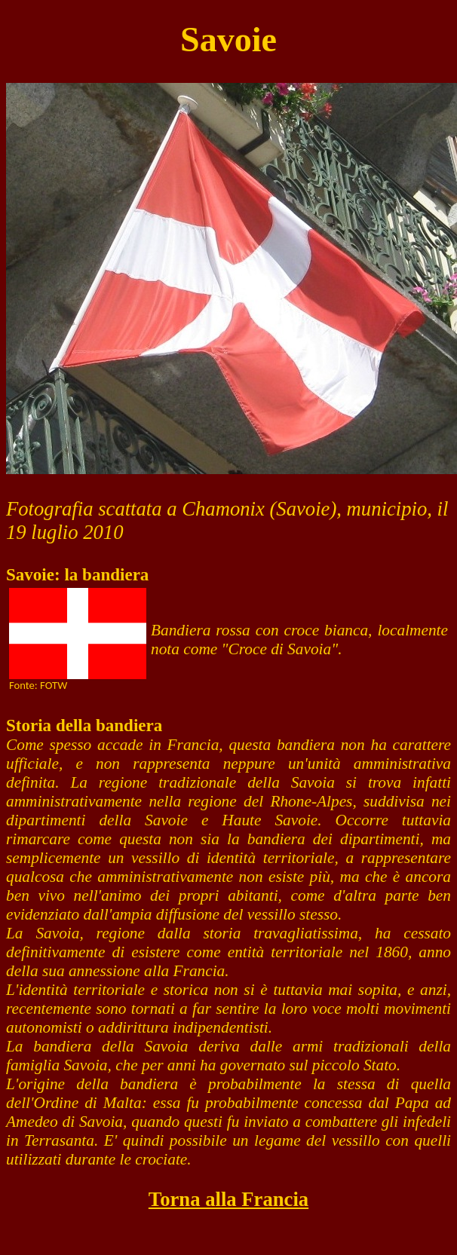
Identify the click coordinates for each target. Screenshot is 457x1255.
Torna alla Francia (228, 1199)
